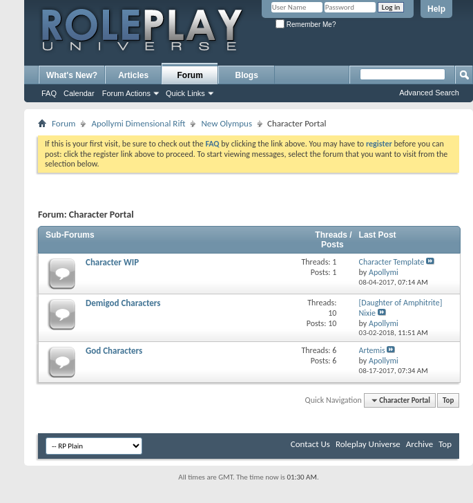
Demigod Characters (123, 303)
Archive (419, 444)
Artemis (372, 350)
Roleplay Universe (368, 444)
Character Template (392, 262)
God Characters (114, 350)
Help (436, 9)
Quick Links (185, 93)
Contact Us (310, 444)
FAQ (49, 93)
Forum (190, 75)
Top (448, 400)
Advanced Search (429, 92)
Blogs (246, 75)
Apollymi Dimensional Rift (138, 123)
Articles (133, 75)
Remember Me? (306, 24)
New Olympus (226, 123)
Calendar (79, 93)
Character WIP (112, 262)
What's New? (71, 75)
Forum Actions (126, 93)
